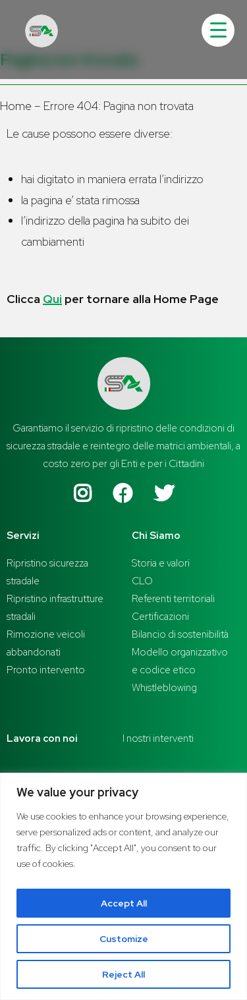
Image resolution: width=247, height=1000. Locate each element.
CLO (142, 581)
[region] (123, 886)
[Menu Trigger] (218, 30)
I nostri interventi (158, 738)
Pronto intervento (46, 670)
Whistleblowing (164, 687)
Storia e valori (161, 563)
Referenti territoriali (173, 598)
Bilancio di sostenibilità (180, 634)
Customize (123, 939)
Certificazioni (160, 616)
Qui (52, 298)
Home (16, 105)
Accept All (124, 903)
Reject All (123, 974)
